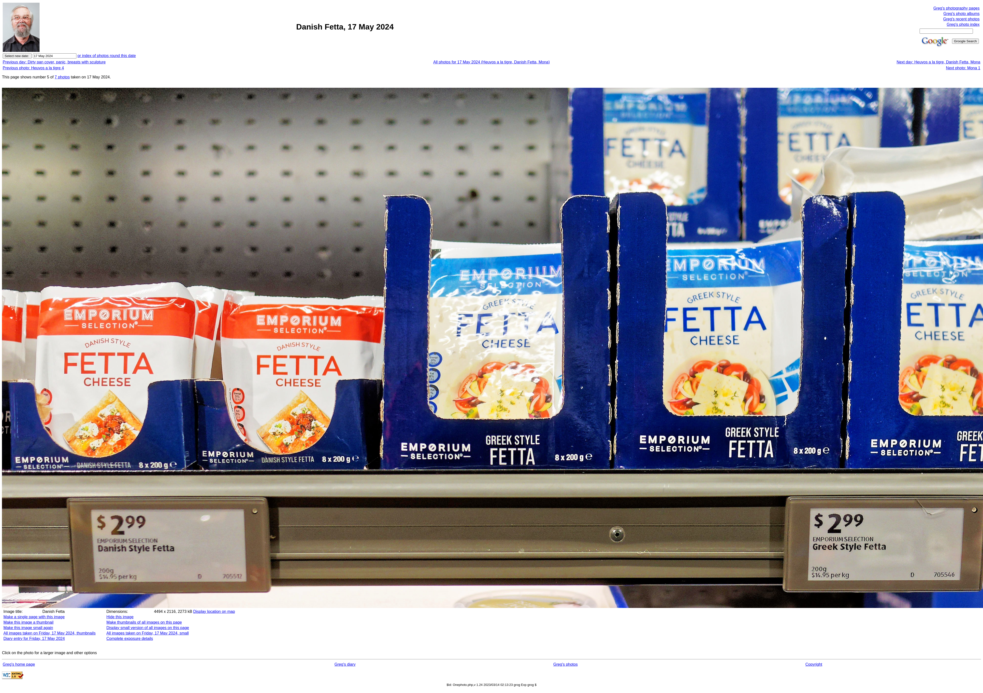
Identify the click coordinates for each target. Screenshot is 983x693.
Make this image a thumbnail (28, 622)
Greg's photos (565, 664)
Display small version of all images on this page (147, 628)
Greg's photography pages (956, 8)
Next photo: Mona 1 (963, 68)
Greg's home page (19, 664)
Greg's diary (345, 664)
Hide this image (119, 617)
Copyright (813, 664)
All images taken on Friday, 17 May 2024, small (147, 633)
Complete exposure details (129, 638)
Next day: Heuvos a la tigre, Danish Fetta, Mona (938, 62)
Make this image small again (28, 628)
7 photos (62, 77)
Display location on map (214, 611)
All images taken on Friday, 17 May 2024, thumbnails (49, 633)
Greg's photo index (963, 24)
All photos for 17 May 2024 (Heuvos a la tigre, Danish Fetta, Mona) (491, 62)
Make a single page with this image (34, 617)
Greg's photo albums (961, 14)
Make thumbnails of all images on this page (144, 622)
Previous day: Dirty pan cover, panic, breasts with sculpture (54, 62)
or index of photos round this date (106, 56)
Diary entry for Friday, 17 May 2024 (34, 638)
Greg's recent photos (961, 19)
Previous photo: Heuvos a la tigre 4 (33, 68)
